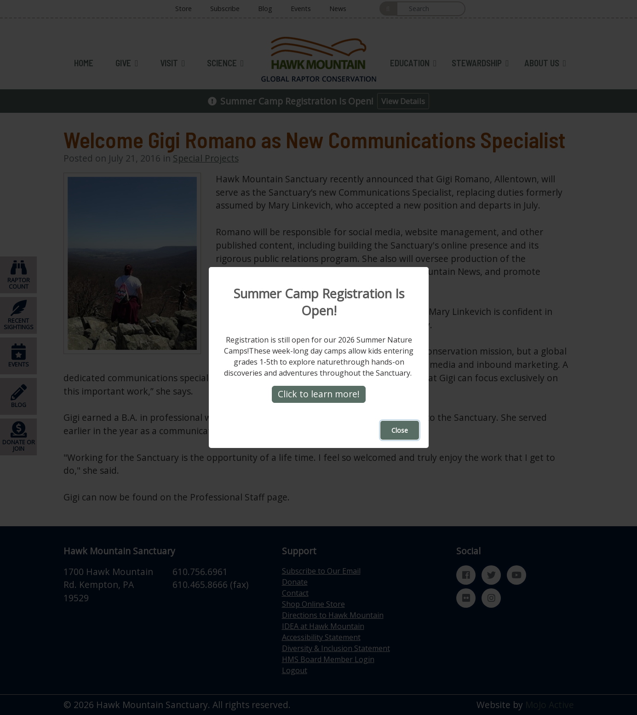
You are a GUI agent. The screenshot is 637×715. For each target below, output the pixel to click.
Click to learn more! (319, 394)
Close (399, 430)
